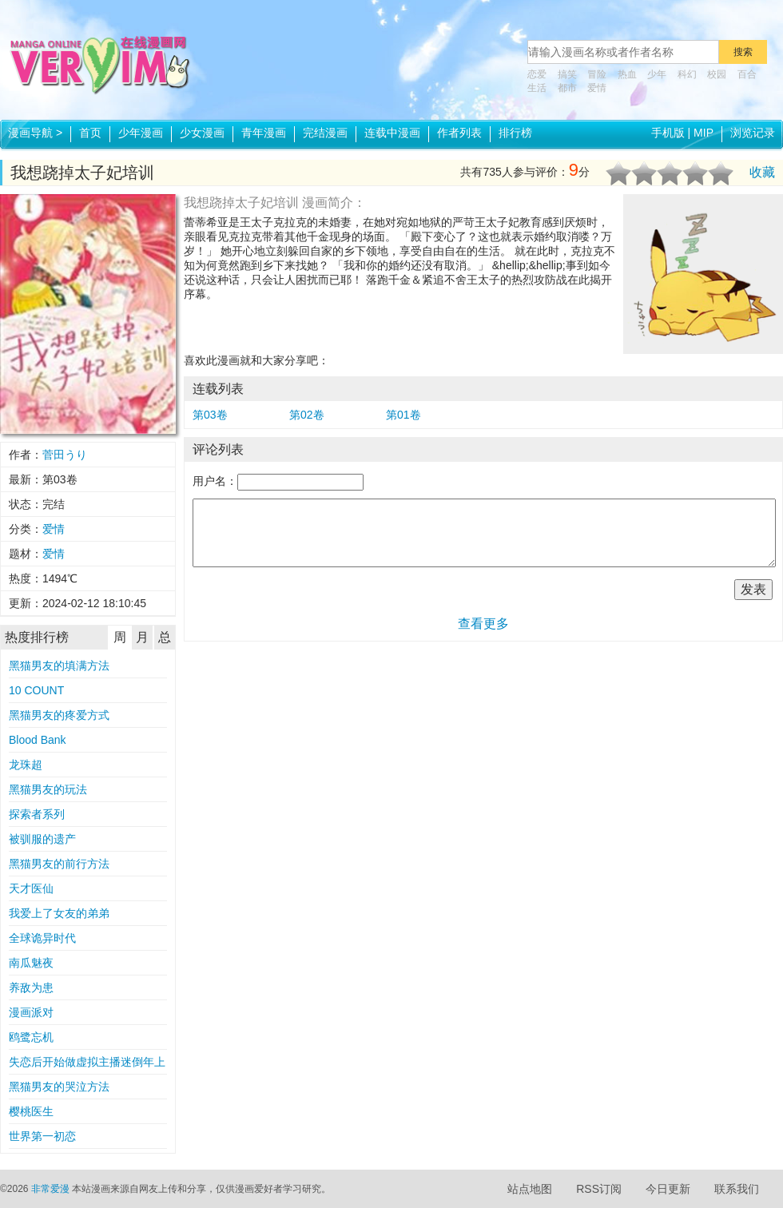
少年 (656, 74)
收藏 (762, 172)
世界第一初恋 (42, 1136)
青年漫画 (263, 132)
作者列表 (459, 132)
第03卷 (210, 414)
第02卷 (306, 414)
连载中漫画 (392, 132)
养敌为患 (31, 987)
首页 (90, 132)
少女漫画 (202, 132)
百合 (747, 74)
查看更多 (483, 623)
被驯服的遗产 (42, 838)
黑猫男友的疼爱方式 (59, 715)
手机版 (668, 132)
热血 (627, 74)
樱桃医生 (31, 1111)
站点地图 (529, 1188)
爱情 (596, 87)
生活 (537, 87)
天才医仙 (31, 888)
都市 (567, 87)
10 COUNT (36, 690)
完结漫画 (325, 132)
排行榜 (515, 132)
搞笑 (567, 74)
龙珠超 (25, 764)
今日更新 (668, 1188)
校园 (716, 74)
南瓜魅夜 (31, 962)
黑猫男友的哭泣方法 (59, 1086)
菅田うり (64, 454)
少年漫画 (140, 132)
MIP (703, 132)
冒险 (596, 74)
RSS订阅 (599, 1188)
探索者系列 (37, 814)
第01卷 (403, 414)
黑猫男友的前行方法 (59, 863)
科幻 (687, 74)
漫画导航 (35, 132)
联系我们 (736, 1188)
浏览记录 (752, 132)
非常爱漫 (50, 1188)
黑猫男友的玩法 (48, 789)
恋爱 (537, 74)
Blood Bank (37, 739)
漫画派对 (31, 1012)
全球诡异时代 (42, 938)
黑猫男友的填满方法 (59, 665)
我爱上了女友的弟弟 (59, 913)
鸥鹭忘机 (31, 1037)
